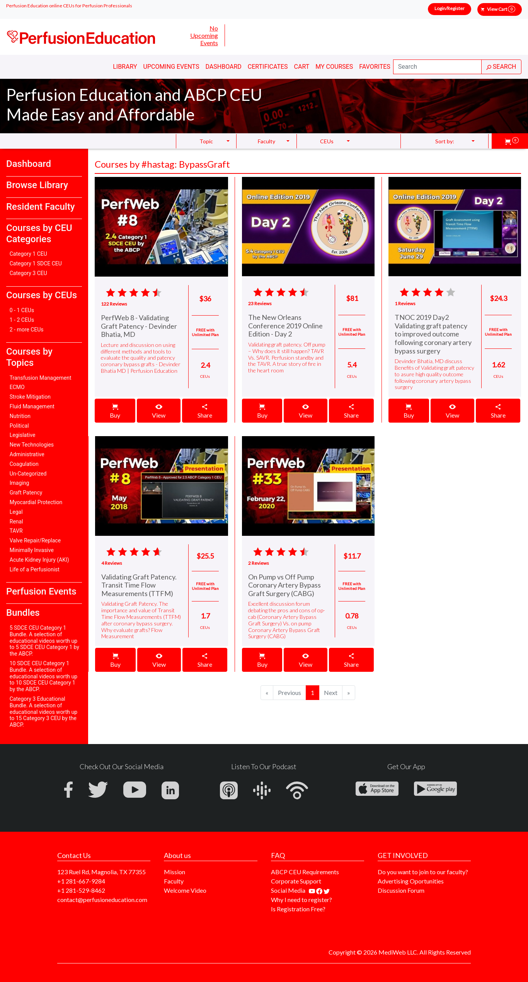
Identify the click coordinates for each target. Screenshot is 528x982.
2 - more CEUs (27, 329)
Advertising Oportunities (411, 881)
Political (19, 426)
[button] (512, 141)
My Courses (334, 66)
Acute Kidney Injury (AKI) (39, 560)
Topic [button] (206, 141)
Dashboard (223, 66)
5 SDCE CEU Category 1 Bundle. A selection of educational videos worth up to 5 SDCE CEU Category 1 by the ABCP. (44, 641)
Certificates (268, 66)
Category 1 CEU (28, 254)
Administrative (27, 454)
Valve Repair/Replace (35, 540)
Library (125, 66)
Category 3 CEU (28, 273)
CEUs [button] (327, 141)
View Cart (501, 9)
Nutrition (20, 416)
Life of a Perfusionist (35, 569)
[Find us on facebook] (320, 890)
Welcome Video (185, 890)
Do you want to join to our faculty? (423, 871)
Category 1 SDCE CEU (36, 263)
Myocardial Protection (36, 502)
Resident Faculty (40, 206)
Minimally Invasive (32, 550)
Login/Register (449, 8)
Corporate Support (296, 881)
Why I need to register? (301, 899)
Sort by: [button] (444, 141)
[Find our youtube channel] (312, 890)
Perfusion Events (41, 591)
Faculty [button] (266, 141)
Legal (16, 512)
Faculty (174, 881)
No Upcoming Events (204, 35)
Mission (174, 871)
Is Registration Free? (298, 908)
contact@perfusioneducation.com (102, 899)
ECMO (17, 387)
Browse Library (37, 185)
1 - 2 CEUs (22, 320)
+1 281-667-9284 (81, 881)
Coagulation (24, 464)
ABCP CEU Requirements (305, 871)
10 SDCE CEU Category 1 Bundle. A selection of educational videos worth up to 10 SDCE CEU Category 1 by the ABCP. (43, 676)
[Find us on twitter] (327, 890)
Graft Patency (26, 492)
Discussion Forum (401, 890)
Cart (302, 66)
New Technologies (32, 445)
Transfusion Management (41, 378)
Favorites (374, 66)
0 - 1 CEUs (22, 310)
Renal (16, 521)
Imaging (19, 483)
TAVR (16, 531)
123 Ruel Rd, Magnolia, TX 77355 (101, 871)
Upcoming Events (171, 66)
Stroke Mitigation (30, 397)
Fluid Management (32, 406)
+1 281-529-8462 (81, 890)
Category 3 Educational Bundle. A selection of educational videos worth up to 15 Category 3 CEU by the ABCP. (43, 712)
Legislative (23, 435)
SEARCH (501, 66)
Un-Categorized (28, 474)
